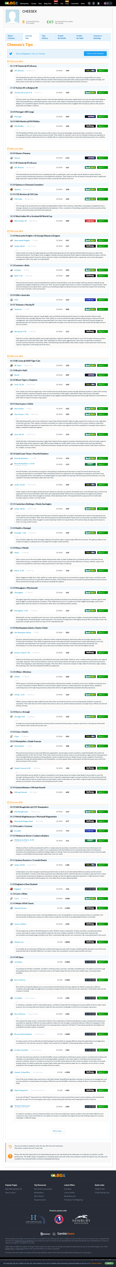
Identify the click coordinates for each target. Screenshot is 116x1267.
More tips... (58, 1131)
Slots (40, 3)
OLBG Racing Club (102, 1192)
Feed (67, 3)
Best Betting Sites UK (13, 1189)
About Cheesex (11, 37)
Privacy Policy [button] (96, 1263)
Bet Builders (39, 1192)
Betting (24, 3)
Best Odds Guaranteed (43, 1189)
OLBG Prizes (100, 1189)
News (83, 3)
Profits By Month (62, 37)
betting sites (9, 1249)
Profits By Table (80, 37)
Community (75, 3)
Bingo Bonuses (70, 1196)
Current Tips (28, 37)
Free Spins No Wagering (73, 1200)
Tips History (45, 37)
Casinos (33, 3)
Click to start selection (95, 53)
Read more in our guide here (24, 1241)
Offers (56, 2)
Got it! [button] (109, 1263)
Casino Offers (69, 1192)
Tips (61, 3)
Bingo (47, 3)
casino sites (20, 1249)
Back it (102, 70)
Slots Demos (39, 1196)
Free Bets (67, 1189)
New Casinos (10, 1192)
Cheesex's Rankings (98, 37)
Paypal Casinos (40, 1200)
